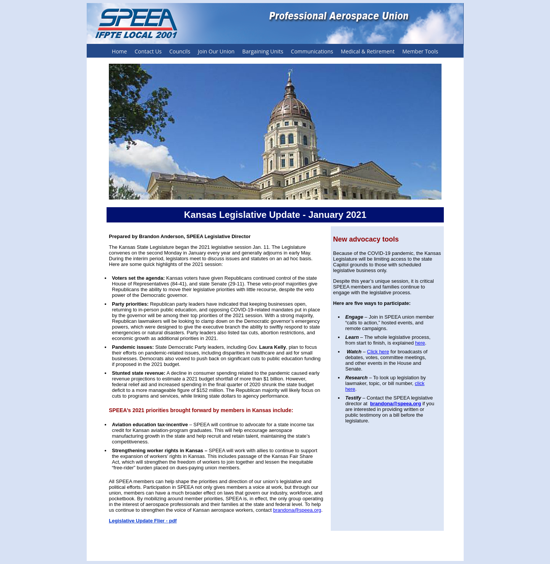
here (420, 343)
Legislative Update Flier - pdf (143, 521)
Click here (378, 352)
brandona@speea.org (297, 510)
